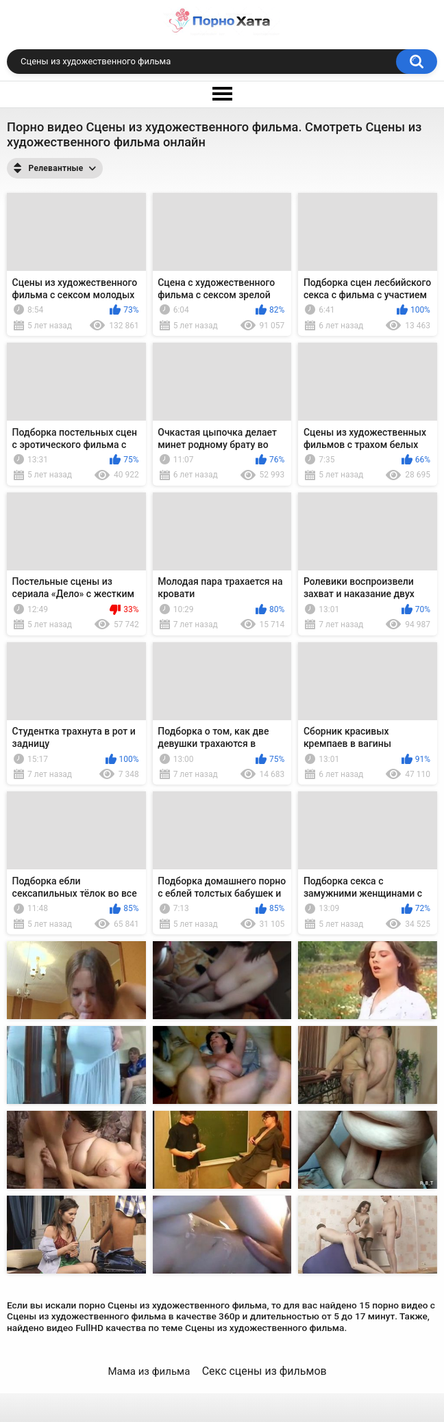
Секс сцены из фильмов (264, 1371)
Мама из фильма (149, 1371)
